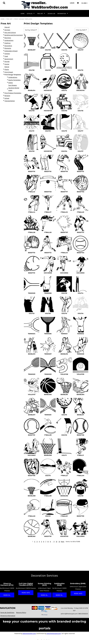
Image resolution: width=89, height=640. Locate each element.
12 (56, 541)
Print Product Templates (13, 93)
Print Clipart (9, 72)
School (7, 98)
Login (72, 3)
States (10, 82)
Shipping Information (7, 615)
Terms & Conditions (7, 612)
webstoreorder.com (29, 633)
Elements (8, 48)
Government (9, 59)
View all (7, 27)
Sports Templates (14, 80)
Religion (7, 95)
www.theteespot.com (54, 633)
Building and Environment (14, 35)
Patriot (7, 67)
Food (6, 56)
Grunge (7, 61)
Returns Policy (21, 612)
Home (3, 19)
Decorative (8, 46)
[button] (4, 3)
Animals (7, 30)
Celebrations (9, 40)
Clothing (7, 43)
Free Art (9, 19)
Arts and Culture (10, 32)
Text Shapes (12, 85)
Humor (7, 64)
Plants (7, 69)
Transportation (10, 101)
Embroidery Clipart (11, 51)
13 (59, 541)
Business (8, 38)
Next (62, 541)
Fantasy (7, 53)
